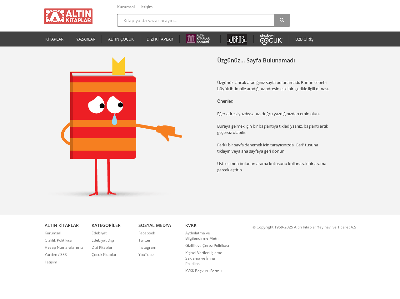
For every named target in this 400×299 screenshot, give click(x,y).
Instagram (147, 247)
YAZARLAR (85, 39)
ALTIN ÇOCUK (121, 39)
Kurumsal (126, 6)
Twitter (144, 240)
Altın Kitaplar (68, 16)
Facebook (146, 233)
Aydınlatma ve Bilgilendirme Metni (202, 235)
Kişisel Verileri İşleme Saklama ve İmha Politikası (203, 258)
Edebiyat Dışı (103, 240)
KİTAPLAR (54, 39)
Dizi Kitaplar (102, 247)
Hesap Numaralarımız (64, 247)
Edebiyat (99, 233)
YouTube (146, 254)
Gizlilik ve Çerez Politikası (207, 245)
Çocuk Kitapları (105, 254)
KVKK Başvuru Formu (203, 270)
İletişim (145, 6)
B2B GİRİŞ (304, 39)
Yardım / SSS (56, 254)
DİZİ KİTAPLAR (160, 39)
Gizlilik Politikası (58, 240)
